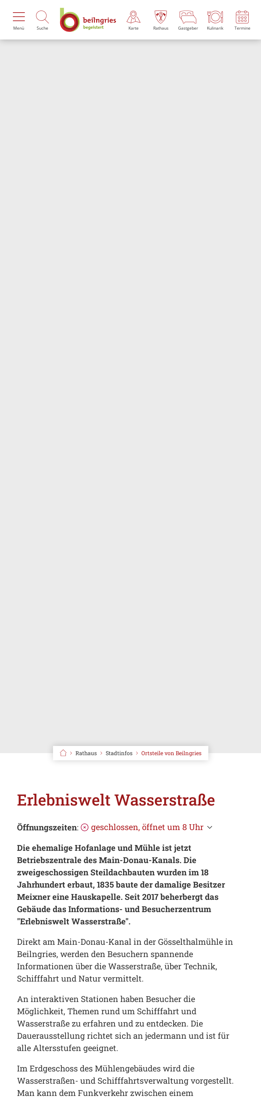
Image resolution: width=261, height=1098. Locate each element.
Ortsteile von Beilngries (171, 753)
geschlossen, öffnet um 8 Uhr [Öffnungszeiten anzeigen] (142, 827)
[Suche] (42, 20)
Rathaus (86, 753)
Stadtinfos (119, 753)
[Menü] (18, 20)
